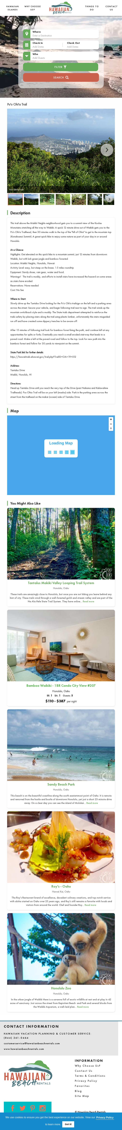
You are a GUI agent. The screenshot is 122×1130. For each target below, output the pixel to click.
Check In (38, 43)
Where (37, 31)
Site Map (82, 1096)
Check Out (73, 43)
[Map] (61, 455)
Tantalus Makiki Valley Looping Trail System (61, 583)
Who (35, 54)
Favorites (82, 1086)
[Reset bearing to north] (111, 428)
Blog (78, 1091)
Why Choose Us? (88, 1065)
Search (61, 77)
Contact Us (83, 1071)
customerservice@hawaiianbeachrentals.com (32, 1043)
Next (107, 150)
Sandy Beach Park (61, 784)
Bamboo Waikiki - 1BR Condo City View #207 (61, 685)
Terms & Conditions (90, 1075)
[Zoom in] (111, 419)
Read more (88, 601)
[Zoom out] (111, 424)
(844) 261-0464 (16, 1037)
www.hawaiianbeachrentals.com (24, 1049)
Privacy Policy (86, 1081)
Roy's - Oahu (61, 886)
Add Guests (39, 58)
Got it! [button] (68, 1124)
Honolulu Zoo (61, 988)
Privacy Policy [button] (105, 1117)
